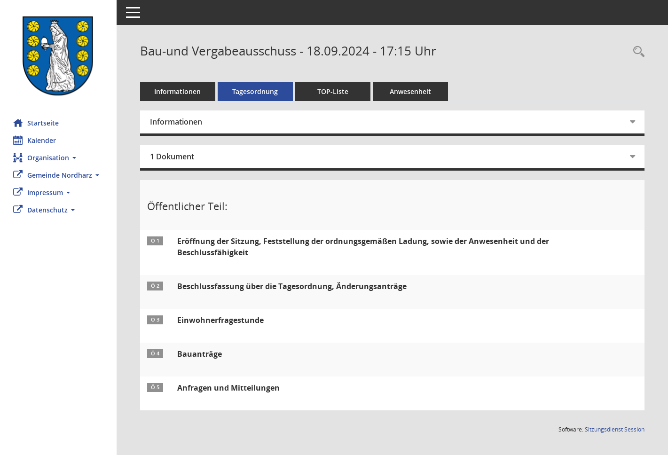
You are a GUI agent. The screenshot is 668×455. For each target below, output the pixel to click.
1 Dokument (173, 156)
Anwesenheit (411, 91)
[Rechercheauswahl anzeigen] (636, 52)
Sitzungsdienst (614, 429)
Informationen (179, 91)
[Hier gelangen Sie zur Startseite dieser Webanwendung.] (59, 55)
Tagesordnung (256, 91)
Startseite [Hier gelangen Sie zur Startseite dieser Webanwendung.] (37, 122)
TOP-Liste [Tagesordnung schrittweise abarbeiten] (333, 91)
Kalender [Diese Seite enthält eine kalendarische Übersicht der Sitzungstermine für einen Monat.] (35, 140)
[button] (59, 157)
